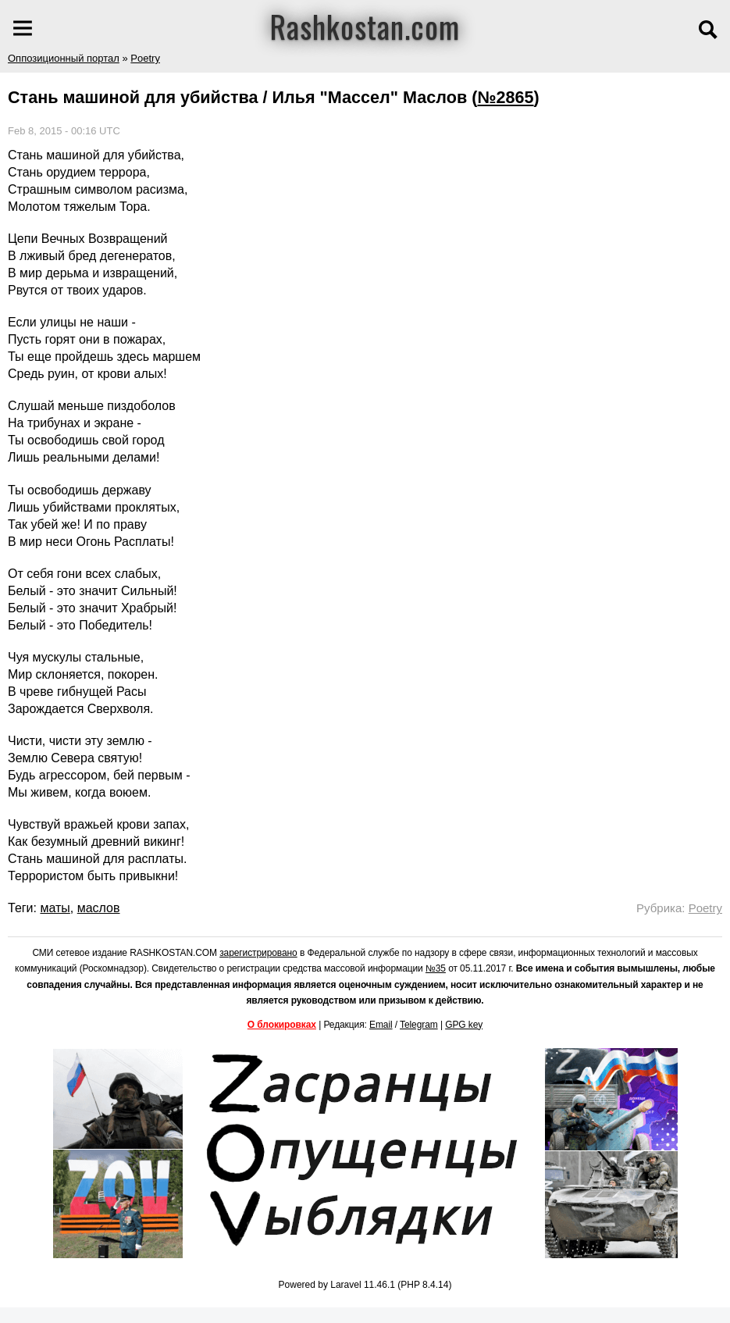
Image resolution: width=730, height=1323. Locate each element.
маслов (98, 908)
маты (54, 908)
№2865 (505, 97)
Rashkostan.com (365, 25)
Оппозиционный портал (63, 58)
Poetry (145, 58)
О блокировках (281, 1024)
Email (381, 1024)
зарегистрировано (258, 952)
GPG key (464, 1024)
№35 (436, 968)
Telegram (419, 1024)
